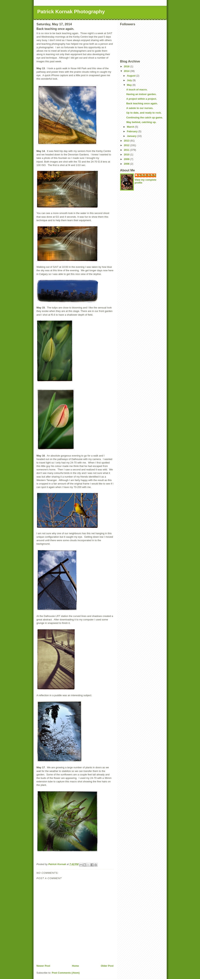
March (131, 126)
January (132, 136)
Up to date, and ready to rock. (144, 112)
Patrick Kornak (147, 175)
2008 (127, 163)
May (129, 84)
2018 (127, 66)
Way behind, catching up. (141, 122)
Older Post (107, 965)
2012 (127, 145)
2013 (127, 140)
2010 (127, 154)
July (130, 80)
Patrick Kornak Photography (71, 11)
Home (75, 965)
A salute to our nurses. (139, 108)
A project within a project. (141, 98)
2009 (127, 159)
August (131, 75)
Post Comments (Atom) (65, 972)
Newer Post (43, 965)
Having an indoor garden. (141, 94)
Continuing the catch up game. (144, 117)
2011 (127, 149)
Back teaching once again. (142, 103)
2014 (127, 71)
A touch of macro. (136, 89)
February (132, 131)
